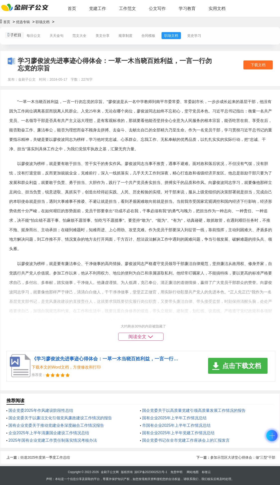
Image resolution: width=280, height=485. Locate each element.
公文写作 (157, 8)
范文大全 (79, 36)
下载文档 (258, 65)
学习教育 (187, 8)
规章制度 (125, 36)
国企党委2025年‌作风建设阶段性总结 (40, 410)
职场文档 (43, 22)
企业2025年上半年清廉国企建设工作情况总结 (48, 433)
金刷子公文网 (110, 472)
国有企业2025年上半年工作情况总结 (174, 418)
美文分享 (103, 36)
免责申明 (176, 472)
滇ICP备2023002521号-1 (150, 472)
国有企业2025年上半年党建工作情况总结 (178, 433)
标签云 (206, 472)
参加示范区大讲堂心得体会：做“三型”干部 (242, 457)
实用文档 (217, 8)
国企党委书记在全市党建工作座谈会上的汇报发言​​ (186, 440)
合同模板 (148, 36)
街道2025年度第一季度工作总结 (45, 457)
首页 (72, 8)
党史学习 (194, 36)
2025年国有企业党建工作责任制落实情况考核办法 (52, 440)
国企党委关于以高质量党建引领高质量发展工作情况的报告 (194, 410)
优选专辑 (23, 22)
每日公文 (34, 36)
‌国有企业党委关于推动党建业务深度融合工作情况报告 (56, 425)
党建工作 (97, 8)
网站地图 (193, 472)
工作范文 (127, 8)
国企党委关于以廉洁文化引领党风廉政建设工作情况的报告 (60, 418)
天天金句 (56, 36)
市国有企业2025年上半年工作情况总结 (176, 425)
